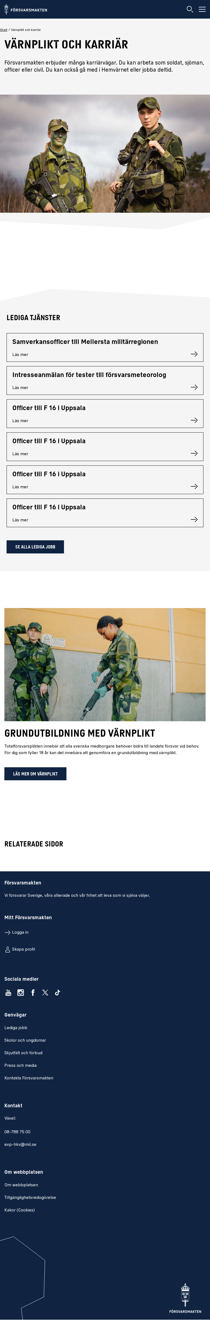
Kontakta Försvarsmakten (28, 1078)
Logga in (20, 932)
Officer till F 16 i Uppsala (49, 410)
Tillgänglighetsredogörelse (30, 1198)
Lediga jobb (15, 1028)
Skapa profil (23, 949)
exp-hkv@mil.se (20, 1145)
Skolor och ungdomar (25, 1040)
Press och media (20, 1066)
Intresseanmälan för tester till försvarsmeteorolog (89, 377)
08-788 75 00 (17, 1132)
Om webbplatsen (21, 1185)
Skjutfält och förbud (23, 1053)
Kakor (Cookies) (19, 1210)
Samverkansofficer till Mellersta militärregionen (85, 344)
